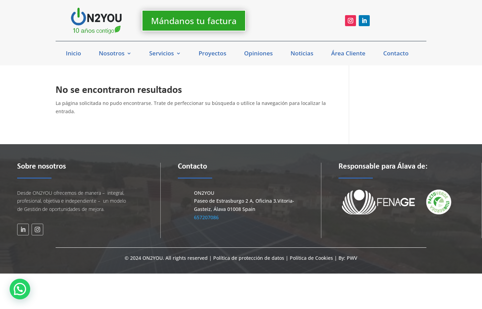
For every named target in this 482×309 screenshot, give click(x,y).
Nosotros (112, 54)
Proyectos (212, 54)
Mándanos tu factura (194, 20)
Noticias (301, 54)
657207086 (206, 217)
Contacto (396, 54)
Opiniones (258, 54)
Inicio (73, 54)
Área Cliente (348, 54)
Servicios (161, 54)
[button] (20, 289)
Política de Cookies (311, 258)
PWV (352, 258)
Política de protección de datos (249, 258)
